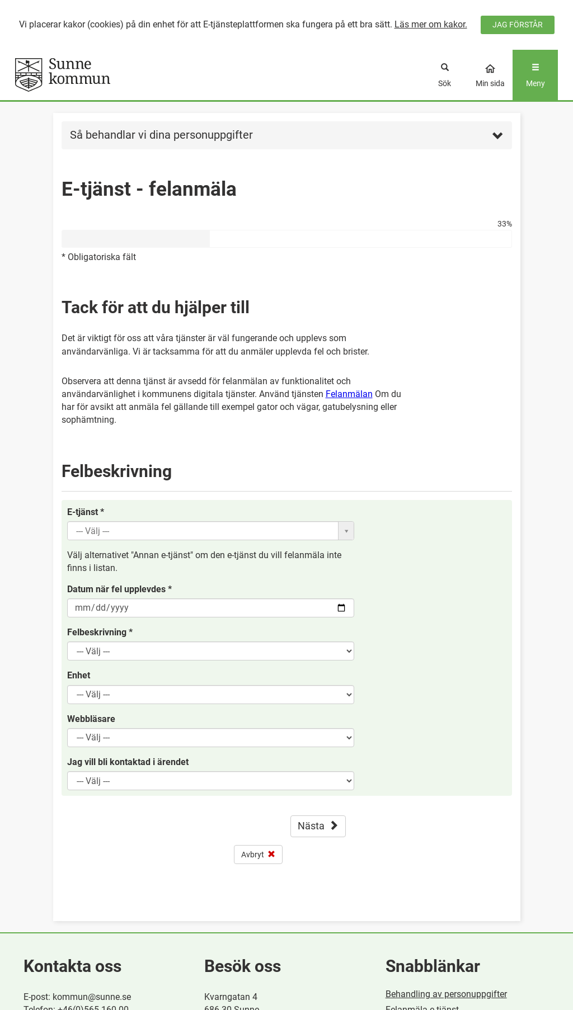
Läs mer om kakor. (430, 24)
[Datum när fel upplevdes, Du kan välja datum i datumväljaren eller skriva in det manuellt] (210, 607)
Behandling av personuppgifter (446, 994)
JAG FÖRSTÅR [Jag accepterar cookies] (517, 24)
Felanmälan (349, 394)
